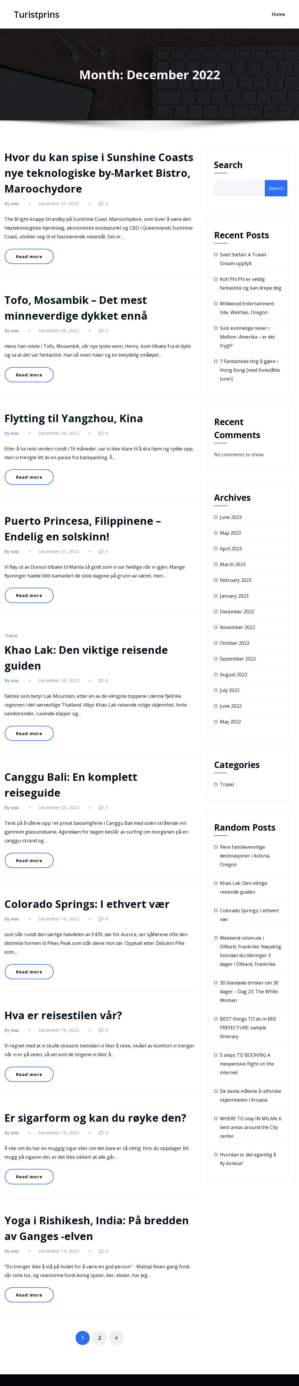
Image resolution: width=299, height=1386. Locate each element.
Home (278, 14)
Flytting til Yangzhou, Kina (73, 418)
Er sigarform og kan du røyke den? (95, 1118)
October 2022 (234, 643)
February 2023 (235, 580)
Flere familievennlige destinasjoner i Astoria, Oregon (245, 856)
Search (228, 165)
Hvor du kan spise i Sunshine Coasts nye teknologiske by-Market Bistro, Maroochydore (98, 173)
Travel (10, 635)
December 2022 (237, 611)
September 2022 (238, 659)
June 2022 (230, 706)
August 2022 (233, 674)
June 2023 (230, 517)
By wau (11, 203)
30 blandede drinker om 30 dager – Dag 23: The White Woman (249, 991)
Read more (29, 256)
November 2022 (237, 627)
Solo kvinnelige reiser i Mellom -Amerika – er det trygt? (247, 337)
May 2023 (230, 533)
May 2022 (230, 721)
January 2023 (234, 596)
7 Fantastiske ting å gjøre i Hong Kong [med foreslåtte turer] (250, 370)
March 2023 (233, 564)
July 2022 (229, 690)
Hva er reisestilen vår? (63, 1015)
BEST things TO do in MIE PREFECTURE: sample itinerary (248, 1028)
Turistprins (36, 14)
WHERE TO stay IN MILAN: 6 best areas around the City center (250, 1127)
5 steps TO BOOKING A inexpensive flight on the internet (247, 1064)
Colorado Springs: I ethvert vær (87, 904)
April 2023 (231, 548)
